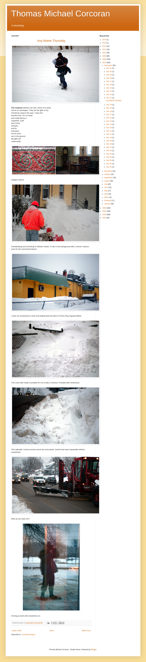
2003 (104, 218)
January (107, 204)
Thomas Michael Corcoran (60, 13)
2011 (104, 49)
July (106, 184)
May (106, 191)
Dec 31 (109, 68)
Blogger (94, 650)
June (106, 187)
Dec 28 (109, 78)
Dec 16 (109, 118)
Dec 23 (109, 91)
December (108, 65)
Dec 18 (109, 111)
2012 (104, 46)
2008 (104, 59)
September (108, 178)
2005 (104, 211)
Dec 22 (109, 95)
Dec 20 (109, 105)
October (107, 174)
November (108, 171)
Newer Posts (16, 631)
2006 (104, 208)
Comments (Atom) (28, 635)
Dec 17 (109, 115)
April (106, 194)
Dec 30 (109, 72)
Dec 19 (109, 108)
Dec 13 (109, 128)
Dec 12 (109, 131)
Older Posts (86, 631)
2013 (104, 43)
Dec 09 (109, 141)
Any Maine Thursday (113, 101)
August (107, 181)
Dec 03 (109, 160)
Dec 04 (109, 157)
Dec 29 (109, 75)
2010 (104, 53)
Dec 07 (109, 147)
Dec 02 (109, 164)
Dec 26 (109, 85)
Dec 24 (109, 88)
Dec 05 (109, 154)
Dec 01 (109, 167)
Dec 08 (109, 144)
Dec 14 (109, 124)
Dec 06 (109, 151)
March (107, 197)
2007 (104, 63)
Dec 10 (109, 138)
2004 (104, 215)
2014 (104, 40)
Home (51, 631)
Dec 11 (109, 134)
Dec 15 (109, 121)
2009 (104, 56)
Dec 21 (109, 98)
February (107, 201)
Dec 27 (109, 81)
